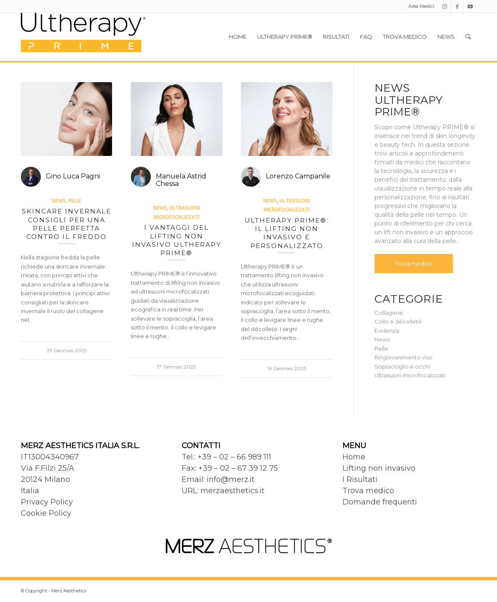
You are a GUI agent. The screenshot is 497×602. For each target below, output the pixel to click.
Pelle (74, 200)
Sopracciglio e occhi (402, 366)
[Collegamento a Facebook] (457, 6)
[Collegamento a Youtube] (470, 6)
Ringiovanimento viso (403, 357)
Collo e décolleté (398, 321)
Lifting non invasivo (378, 468)
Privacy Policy (47, 502)
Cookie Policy (46, 513)
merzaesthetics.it (232, 490)
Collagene (389, 312)
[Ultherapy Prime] (83, 37)
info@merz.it (231, 479)
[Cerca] (468, 37)
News (59, 200)
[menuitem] (419, 6)
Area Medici (421, 6)
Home (353, 457)
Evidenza (387, 330)
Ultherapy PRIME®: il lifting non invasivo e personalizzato (287, 233)
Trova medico (413, 263)
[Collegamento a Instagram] (445, 6)
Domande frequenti (379, 502)
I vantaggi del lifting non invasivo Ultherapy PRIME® (176, 240)
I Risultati (359, 479)
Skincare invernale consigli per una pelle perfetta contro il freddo (66, 224)
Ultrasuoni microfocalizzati (410, 375)
